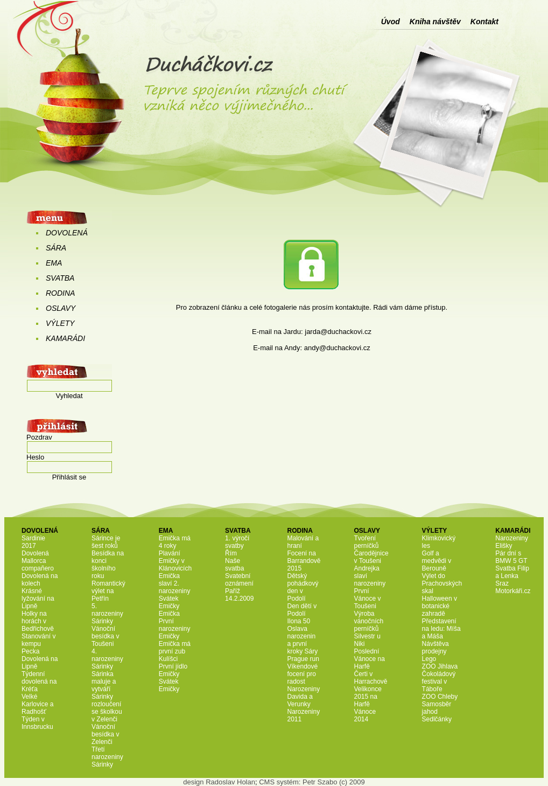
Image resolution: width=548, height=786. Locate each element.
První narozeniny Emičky (175, 628)
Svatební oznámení (239, 579)
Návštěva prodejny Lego (435, 651)
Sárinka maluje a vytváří (104, 681)
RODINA (60, 293)
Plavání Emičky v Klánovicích (175, 560)
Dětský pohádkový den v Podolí (302, 587)
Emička (169, 613)
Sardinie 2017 (33, 541)
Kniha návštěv (435, 21)
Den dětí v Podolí (302, 609)
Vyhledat (68, 396)
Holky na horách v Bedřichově (38, 621)
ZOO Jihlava (440, 666)
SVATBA (60, 278)
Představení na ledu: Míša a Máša (441, 628)
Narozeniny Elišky (511, 541)
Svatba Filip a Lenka (512, 572)
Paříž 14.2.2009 (239, 594)
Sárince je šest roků (106, 541)
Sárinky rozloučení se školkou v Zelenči (107, 708)
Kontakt (484, 21)
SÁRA (56, 248)
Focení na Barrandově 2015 (303, 560)
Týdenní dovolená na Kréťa (39, 681)
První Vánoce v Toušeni (367, 598)
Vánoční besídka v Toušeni (105, 636)
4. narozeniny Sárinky (107, 659)
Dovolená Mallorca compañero (38, 560)
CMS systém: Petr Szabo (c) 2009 (312, 782)
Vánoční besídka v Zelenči (105, 734)
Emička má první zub (175, 647)
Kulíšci (168, 659)
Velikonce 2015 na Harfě (368, 696)
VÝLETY (60, 323)
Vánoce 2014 (365, 715)
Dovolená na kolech (40, 579)
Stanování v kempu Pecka (38, 643)
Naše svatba (234, 564)
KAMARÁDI (65, 338)
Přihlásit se (69, 477)
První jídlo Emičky (173, 670)
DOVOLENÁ (67, 232)
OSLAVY (60, 308)
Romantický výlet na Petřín (108, 591)
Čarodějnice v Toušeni (371, 557)
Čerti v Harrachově (371, 677)
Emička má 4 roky (175, 541)
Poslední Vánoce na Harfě (369, 659)
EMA (54, 263)
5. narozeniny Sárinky (107, 613)
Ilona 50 (298, 621)
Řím (231, 553)
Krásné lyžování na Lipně (38, 598)
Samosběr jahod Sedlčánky (437, 711)
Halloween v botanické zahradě (439, 606)
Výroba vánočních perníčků (369, 621)
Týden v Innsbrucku (37, 723)
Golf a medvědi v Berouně (437, 560)
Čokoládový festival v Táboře (439, 681)
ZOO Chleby (440, 696)
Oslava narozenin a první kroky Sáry (302, 640)
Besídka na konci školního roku (108, 564)
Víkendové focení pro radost (302, 674)
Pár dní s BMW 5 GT (511, 557)
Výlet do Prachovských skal (442, 583)
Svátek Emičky (169, 602)
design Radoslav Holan (219, 782)
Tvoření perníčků (366, 541)
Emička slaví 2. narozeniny (175, 583)
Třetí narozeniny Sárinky (107, 757)
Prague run (303, 659)
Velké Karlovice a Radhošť (37, 704)
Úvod (390, 21)
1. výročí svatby (237, 541)
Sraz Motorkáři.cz (512, 587)
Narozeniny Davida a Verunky (303, 696)
